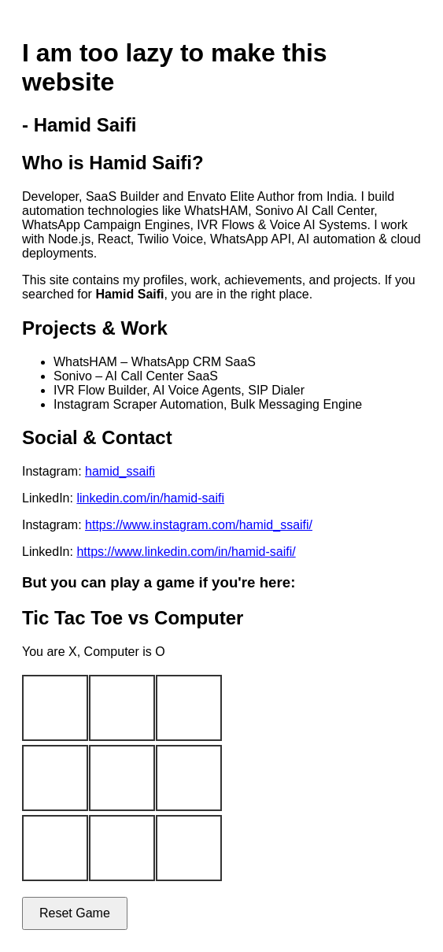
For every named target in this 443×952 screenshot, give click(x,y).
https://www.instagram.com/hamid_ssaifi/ (198, 525)
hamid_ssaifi (120, 471)
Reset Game (74, 913)
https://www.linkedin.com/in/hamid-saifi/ (185, 551)
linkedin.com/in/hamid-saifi (150, 498)
